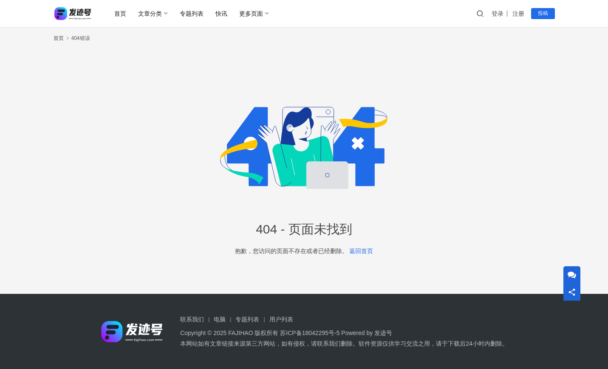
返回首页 (361, 251)
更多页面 (251, 13)
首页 (120, 13)
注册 (518, 13)
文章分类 (150, 13)
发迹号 (383, 333)
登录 (497, 13)
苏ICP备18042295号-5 (309, 333)
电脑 (220, 319)
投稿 (543, 13)
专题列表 (192, 13)
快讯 (221, 13)
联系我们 (192, 319)
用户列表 (281, 319)
